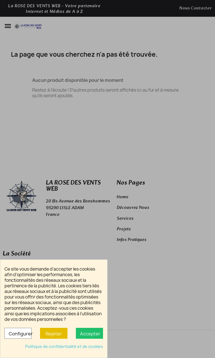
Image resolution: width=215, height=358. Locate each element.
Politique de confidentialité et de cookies (64, 346)
